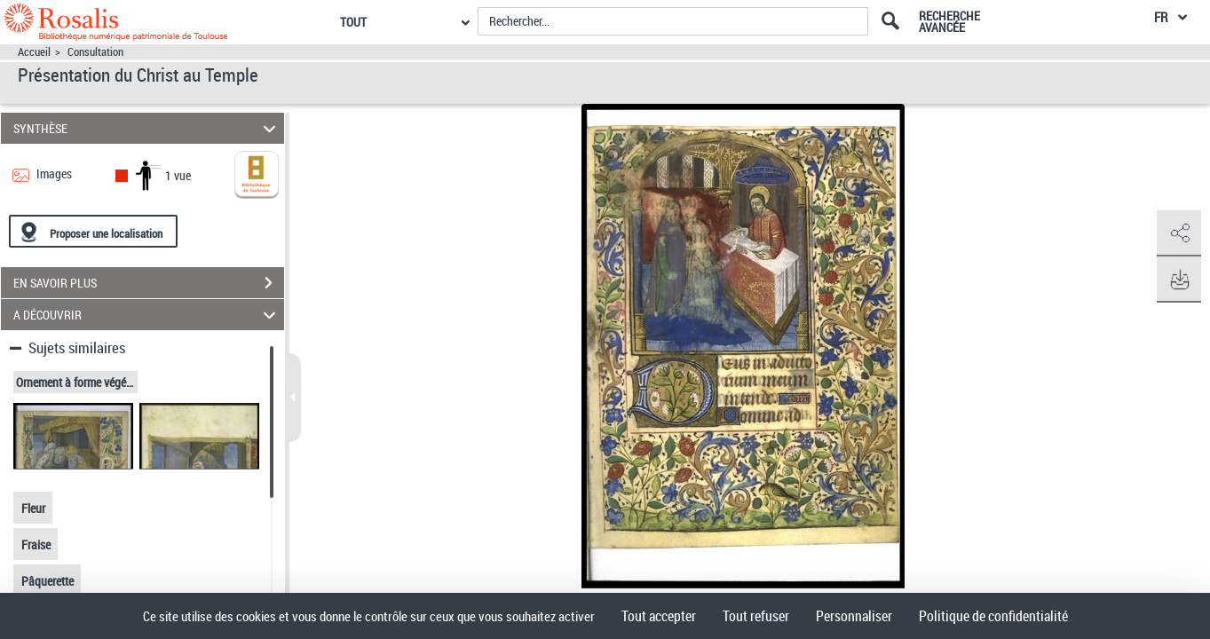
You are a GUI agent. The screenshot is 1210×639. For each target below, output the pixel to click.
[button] (1179, 233)
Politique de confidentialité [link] (993, 616)
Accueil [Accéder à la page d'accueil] (34, 51)
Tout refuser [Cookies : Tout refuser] (756, 616)
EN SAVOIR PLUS (148, 283)
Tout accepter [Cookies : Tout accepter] (658, 616)
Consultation (95, 51)
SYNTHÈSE (147, 128)
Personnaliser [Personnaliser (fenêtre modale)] (854, 616)
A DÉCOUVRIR (147, 314)
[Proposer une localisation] (93, 231)
